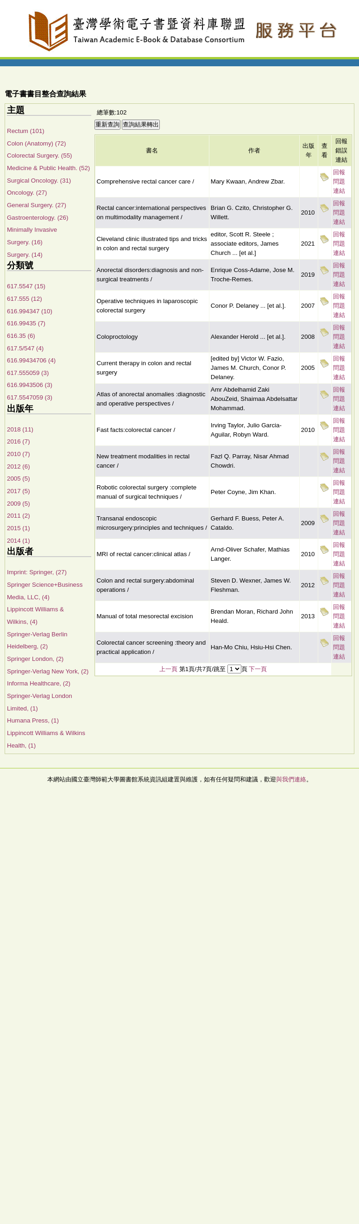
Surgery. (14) (25, 254)
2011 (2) (18, 515)
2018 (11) (20, 429)
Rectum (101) (25, 130)
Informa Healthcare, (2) (38, 683)
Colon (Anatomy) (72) (36, 143)
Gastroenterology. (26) (37, 217)
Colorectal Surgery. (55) (39, 155)
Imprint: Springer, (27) (37, 572)
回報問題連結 (339, 181)
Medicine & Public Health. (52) (48, 168)
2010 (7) (18, 453)
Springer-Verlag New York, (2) (47, 671)
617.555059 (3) (28, 372)
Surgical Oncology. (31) (39, 180)
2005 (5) (18, 478)
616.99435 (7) (26, 323)
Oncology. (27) (27, 192)
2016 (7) (18, 441)
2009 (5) (18, 503)
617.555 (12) (24, 298)
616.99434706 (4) (31, 360)
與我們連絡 (291, 779)
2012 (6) (18, 466)
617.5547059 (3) (29, 397)
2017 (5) (18, 491)
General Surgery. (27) (36, 205)
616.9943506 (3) (29, 384)
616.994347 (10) (29, 311)
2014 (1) (18, 540)
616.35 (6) (21, 335)
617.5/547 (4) (25, 348)
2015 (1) (18, 528)
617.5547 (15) (26, 286)
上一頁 (168, 669)
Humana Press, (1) (33, 720)
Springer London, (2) (35, 658)
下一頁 (258, 669)
